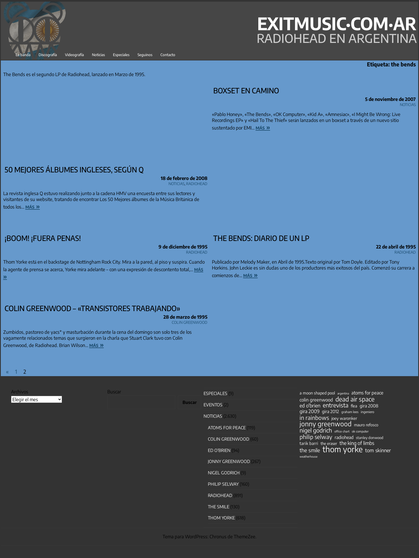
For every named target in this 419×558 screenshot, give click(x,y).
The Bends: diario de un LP (261, 238)
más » (32, 206)
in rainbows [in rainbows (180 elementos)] (314, 417)
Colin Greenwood (189, 321)
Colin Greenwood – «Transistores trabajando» (92, 308)
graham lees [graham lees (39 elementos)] (349, 412)
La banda (23, 54)
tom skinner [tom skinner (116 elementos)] (378, 450)
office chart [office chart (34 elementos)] (341, 431)
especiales (215, 393)
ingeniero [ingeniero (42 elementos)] (367, 412)
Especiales (121, 54)
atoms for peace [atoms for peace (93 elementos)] (367, 392)
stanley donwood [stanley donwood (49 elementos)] (369, 437)
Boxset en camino (246, 90)
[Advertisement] (105, 124)
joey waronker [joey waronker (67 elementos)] (344, 418)
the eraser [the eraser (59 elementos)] (329, 443)
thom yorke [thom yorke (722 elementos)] (342, 449)
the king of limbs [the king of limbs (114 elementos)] (356, 443)
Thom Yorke (221, 517)
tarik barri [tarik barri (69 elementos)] (309, 443)
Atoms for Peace (227, 427)
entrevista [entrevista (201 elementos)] (335, 405)
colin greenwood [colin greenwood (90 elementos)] (316, 400)
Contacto (167, 54)
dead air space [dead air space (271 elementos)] (355, 399)
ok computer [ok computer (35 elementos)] (360, 431)
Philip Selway (223, 484)
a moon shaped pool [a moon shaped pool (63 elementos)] (317, 392)
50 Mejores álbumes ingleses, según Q (74, 169)
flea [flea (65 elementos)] (354, 405)
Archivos (19, 391)
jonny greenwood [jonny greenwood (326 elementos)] (326, 423)
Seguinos (145, 54)
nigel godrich (224, 472)
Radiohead (196, 182)
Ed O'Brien (219, 450)
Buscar (114, 391)
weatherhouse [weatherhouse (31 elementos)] (308, 456)
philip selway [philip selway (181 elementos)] (316, 437)
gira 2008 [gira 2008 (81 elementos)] (369, 406)
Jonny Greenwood (229, 461)
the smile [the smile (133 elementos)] (310, 450)
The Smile (218, 506)
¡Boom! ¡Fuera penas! (43, 238)
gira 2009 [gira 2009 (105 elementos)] (310, 411)
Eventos (213, 404)
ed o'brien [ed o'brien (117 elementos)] (310, 405)
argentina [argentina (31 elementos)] (343, 393)
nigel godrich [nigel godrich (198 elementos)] (316, 430)
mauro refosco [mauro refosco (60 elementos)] (366, 424)
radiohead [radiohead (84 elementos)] (344, 437)
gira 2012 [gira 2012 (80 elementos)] (330, 411)
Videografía (74, 54)
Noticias (98, 54)
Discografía (48, 54)
